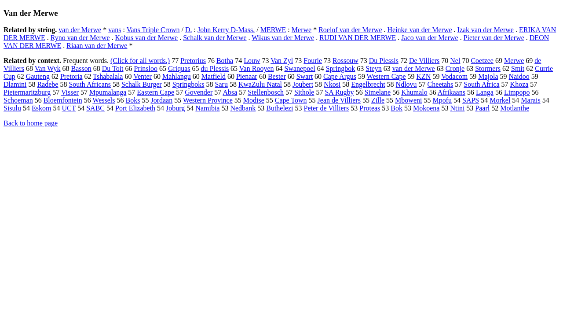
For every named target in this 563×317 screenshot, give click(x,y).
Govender (198, 92)
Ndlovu (406, 84)
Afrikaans (451, 92)
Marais (530, 100)
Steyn (373, 68)
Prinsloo (145, 68)
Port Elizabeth (135, 108)
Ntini (457, 108)
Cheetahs (440, 84)
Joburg (175, 108)
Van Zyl (282, 60)
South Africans (90, 84)
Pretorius (193, 60)
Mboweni (408, 100)
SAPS (470, 100)
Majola (488, 76)
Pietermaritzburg (27, 92)
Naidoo (519, 76)
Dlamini (15, 84)
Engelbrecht (368, 84)
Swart (304, 76)
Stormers (488, 68)
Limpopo (517, 92)
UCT (69, 108)
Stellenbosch (266, 92)
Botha (224, 60)
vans (114, 29)
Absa (230, 92)
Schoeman (18, 100)
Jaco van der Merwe (429, 37)
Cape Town (291, 100)
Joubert (302, 84)
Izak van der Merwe (485, 29)
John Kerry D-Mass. (226, 29)
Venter (142, 76)
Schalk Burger (141, 84)
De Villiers (424, 60)
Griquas (179, 68)
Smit (517, 68)
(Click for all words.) (140, 60)
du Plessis (215, 68)
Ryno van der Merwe (80, 37)
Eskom (41, 108)
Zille (377, 100)
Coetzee (482, 60)
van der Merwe (79, 29)
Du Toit (113, 68)
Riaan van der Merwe (96, 45)
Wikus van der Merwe (283, 37)
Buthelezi (279, 108)
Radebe (47, 84)
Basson (81, 68)
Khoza (519, 84)
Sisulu (12, 108)
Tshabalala (108, 76)
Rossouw (345, 60)
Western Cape (386, 76)
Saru (221, 84)
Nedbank (243, 108)
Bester (277, 76)
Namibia (207, 108)
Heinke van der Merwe (420, 29)
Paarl (482, 108)
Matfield (213, 76)
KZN (424, 76)
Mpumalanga (107, 92)
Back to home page (31, 123)
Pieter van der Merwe (494, 37)
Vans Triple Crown (153, 29)
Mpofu (442, 100)
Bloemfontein (63, 100)
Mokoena (426, 108)
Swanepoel (299, 68)
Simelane (378, 92)
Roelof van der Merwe (350, 29)
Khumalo (414, 92)
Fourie (312, 60)
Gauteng (38, 76)
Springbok (340, 68)
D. (188, 29)
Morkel (500, 100)
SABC (95, 108)
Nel (455, 60)
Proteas (369, 108)
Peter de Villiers (326, 108)
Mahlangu (176, 76)
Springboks (188, 84)
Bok (396, 108)
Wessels (103, 100)
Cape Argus (339, 76)
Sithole (304, 92)
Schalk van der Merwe (214, 37)
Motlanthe (514, 108)
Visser (70, 92)
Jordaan (161, 100)
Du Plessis (383, 60)
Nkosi (332, 84)
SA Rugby (339, 92)
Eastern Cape (155, 92)
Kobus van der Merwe (146, 37)
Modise (253, 100)
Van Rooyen (256, 68)
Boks (133, 100)
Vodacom (454, 76)
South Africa (481, 84)
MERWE (273, 29)
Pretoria (71, 76)
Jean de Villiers (339, 100)
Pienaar (246, 76)
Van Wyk (48, 68)
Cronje (455, 68)
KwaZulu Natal (260, 84)
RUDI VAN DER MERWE (357, 37)
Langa (485, 92)
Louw (252, 60)
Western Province (208, 100)
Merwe (301, 29)
